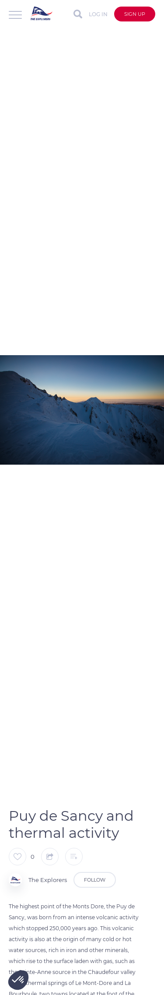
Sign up (134, 14)
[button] (18, 980)
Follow (94, 880)
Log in (98, 14)
